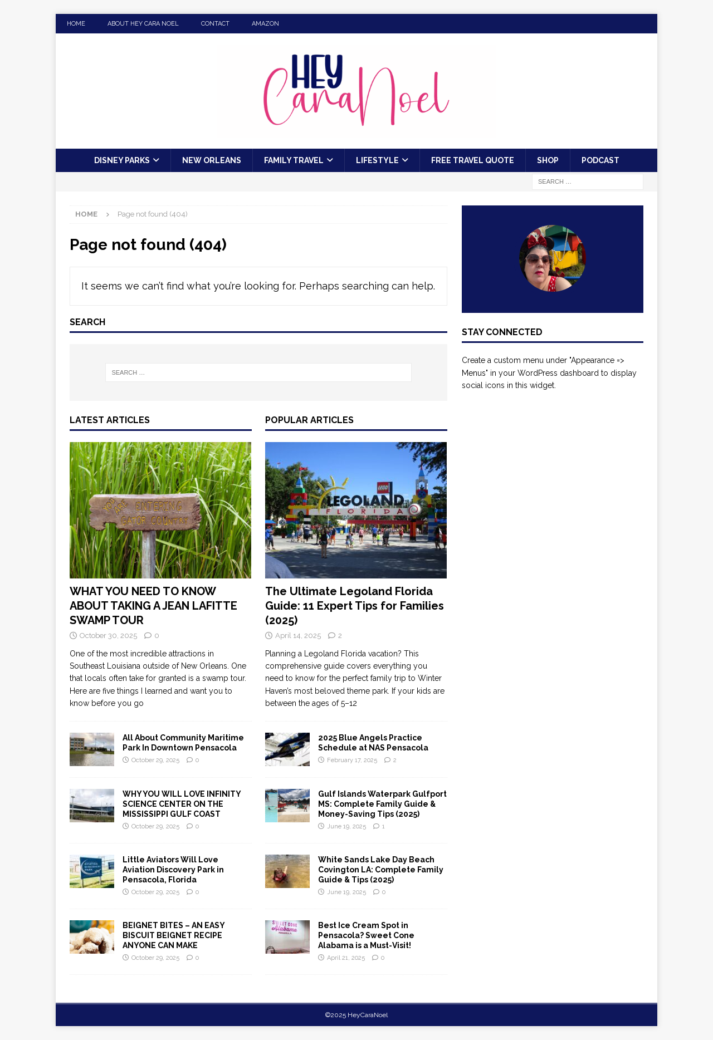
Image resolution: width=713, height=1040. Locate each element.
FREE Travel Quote (472, 160)
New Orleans (211, 160)
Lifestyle (377, 160)
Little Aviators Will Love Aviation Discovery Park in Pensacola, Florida (173, 869)
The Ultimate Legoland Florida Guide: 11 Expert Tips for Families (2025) (354, 606)
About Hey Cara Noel (143, 23)
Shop (548, 160)
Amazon (265, 23)
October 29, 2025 (155, 760)
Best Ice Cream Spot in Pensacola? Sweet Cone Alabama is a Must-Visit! (366, 935)
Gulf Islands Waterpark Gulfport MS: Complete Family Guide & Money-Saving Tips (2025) (382, 803)
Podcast (600, 160)
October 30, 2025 (108, 635)
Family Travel (294, 160)
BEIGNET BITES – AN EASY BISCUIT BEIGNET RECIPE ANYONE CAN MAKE (173, 935)
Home (76, 23)
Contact (215, 23)
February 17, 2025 (352, 760)
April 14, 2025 (298, 635)
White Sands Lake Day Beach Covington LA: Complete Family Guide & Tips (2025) (380, 869)
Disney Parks (122, 160)
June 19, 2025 (346, 826)
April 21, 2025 (346, 957)
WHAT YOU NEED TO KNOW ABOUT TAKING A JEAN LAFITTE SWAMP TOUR (153, 606)
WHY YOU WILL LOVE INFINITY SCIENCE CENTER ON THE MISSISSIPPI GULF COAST (182, 803)
